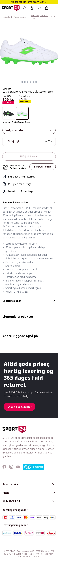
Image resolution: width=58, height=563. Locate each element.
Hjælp (29, 493)
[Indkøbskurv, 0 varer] (46, 8)
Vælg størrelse (29, 130)
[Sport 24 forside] (11, 8)
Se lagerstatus (18, 168)
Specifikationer (29, 301)
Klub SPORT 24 (29, 501)
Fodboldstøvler (20, 17)
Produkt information (29, 202)
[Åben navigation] (54, 8)
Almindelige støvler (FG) (39, 17)
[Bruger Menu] (32, 8)
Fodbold (6, 17)
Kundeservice (29, 484)
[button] (22, 82)
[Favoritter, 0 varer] (39, 8)
